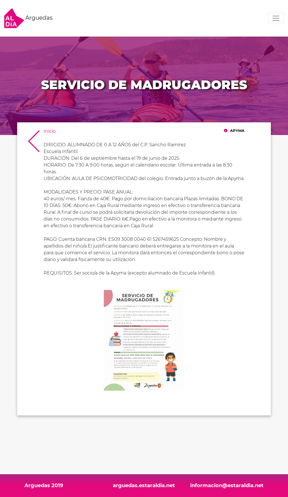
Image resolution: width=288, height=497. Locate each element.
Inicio (50, 131)
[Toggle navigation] (276, 18)
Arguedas (28, 18)
